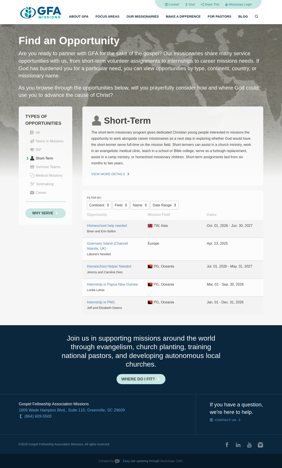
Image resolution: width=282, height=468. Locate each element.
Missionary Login (240, 4)
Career (38, 192)
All (35, 132)
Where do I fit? (138, 379)
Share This (211, 4)
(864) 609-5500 (38, 416)
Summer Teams (45, 166)
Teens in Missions (46, 141)
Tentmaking (42, 184)
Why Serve (42, 213)
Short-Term (41, 158)
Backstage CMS (171, 461)
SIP (35, 149)
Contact (174, 4)
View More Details (108, 174)
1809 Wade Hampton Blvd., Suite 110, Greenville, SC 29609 (72, 410)
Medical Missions (46, 175)
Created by (106, 461)
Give (192, 4)
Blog (243, 16)
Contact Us (225, 420)
